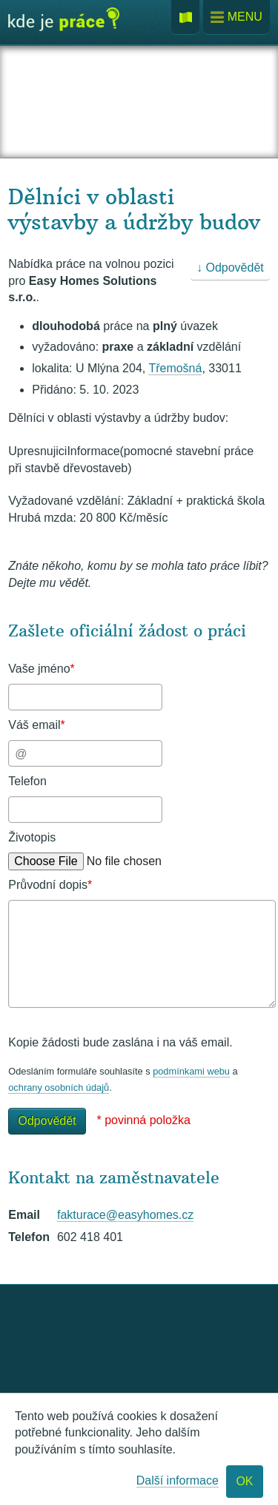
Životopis (32, 837)
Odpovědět (47, 1121)
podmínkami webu (191, 1071)
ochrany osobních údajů (58, 1087)
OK (244, 1481)
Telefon (27, 781)
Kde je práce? (63, 24)
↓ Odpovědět (230, 267)
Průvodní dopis (50, 884)
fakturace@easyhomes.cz (125, 1215)
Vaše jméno (41, 668)
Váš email (36, 725)
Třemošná (175, 368)
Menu (236, 17)
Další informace (177, 1480)
